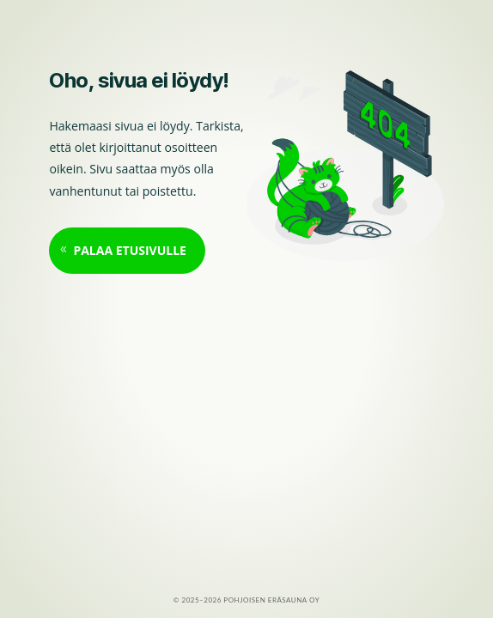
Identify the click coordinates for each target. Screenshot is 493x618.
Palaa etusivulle (129, 250)
